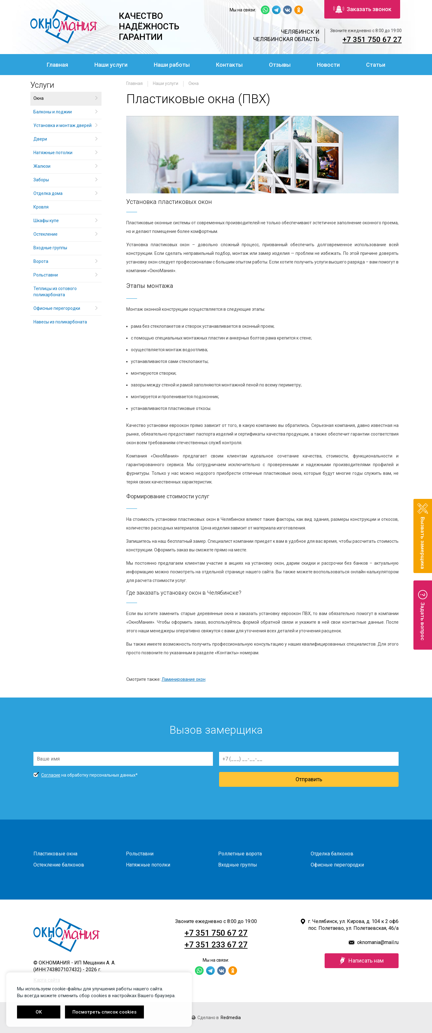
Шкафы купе (46, 220)
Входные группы (50, 247)
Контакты (229, 64)
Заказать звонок (362, 9)
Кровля (41, 206)
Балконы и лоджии (52, 111)
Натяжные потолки (52, 152)
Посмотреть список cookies (104, 1012)
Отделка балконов (332, 854)
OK (39, 1012)
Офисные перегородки (56, 308)
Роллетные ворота (240, 854)
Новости (328, 64)
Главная (57, 64)
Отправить (309, 779)
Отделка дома (48, 193)
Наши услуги (110, 64)
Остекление (45, 234)
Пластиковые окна (55, 854)
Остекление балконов (58, 865)
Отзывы (280, 64)
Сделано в (216, 1017)
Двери (40, 139)
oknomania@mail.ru (378, 942)
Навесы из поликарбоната (60, 321)
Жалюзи (41, 166)
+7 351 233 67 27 (216, 944)
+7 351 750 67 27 (372, 39)
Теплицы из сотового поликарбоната (55, 291)
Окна (193, 83)
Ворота (40, 261)
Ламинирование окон (183, 679)
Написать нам (361, 960)
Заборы (41, 179)
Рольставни (45, 274)
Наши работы (172, 64)
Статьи (375, 64)
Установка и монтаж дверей (63, 125)
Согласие (50, 775)
